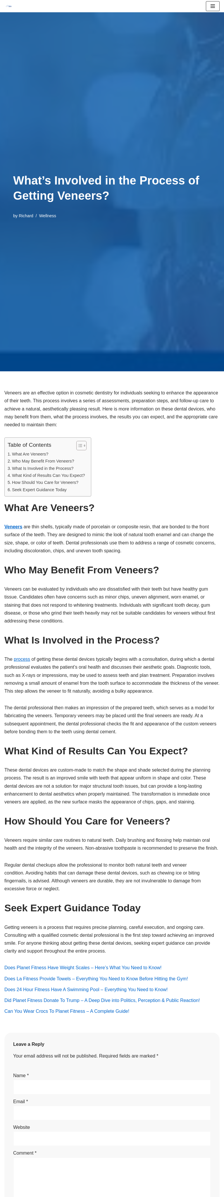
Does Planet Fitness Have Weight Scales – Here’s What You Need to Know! (82, 967)
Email (20, 1101)
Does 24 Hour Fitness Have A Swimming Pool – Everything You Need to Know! (86, 989)
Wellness (47, 215)
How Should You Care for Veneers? (45, 482)
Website (21, 1127)
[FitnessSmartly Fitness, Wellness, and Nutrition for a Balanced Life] (9, 6)
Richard (26, 215)
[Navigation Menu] (213, 6)
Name (21, 1075)
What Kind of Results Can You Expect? (48, 475)
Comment (25, 1153)
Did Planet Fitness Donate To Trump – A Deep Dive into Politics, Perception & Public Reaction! (102, 1000)
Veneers (13, 526)
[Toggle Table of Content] (78, 446)
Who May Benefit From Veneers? (43, 461)
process (22, 659)
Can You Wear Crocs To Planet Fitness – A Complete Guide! (66, 1011)
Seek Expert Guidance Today (39, 489)
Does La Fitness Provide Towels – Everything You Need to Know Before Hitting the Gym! (96, 978)
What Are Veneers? (30, 454)
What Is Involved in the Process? (42, 468)
